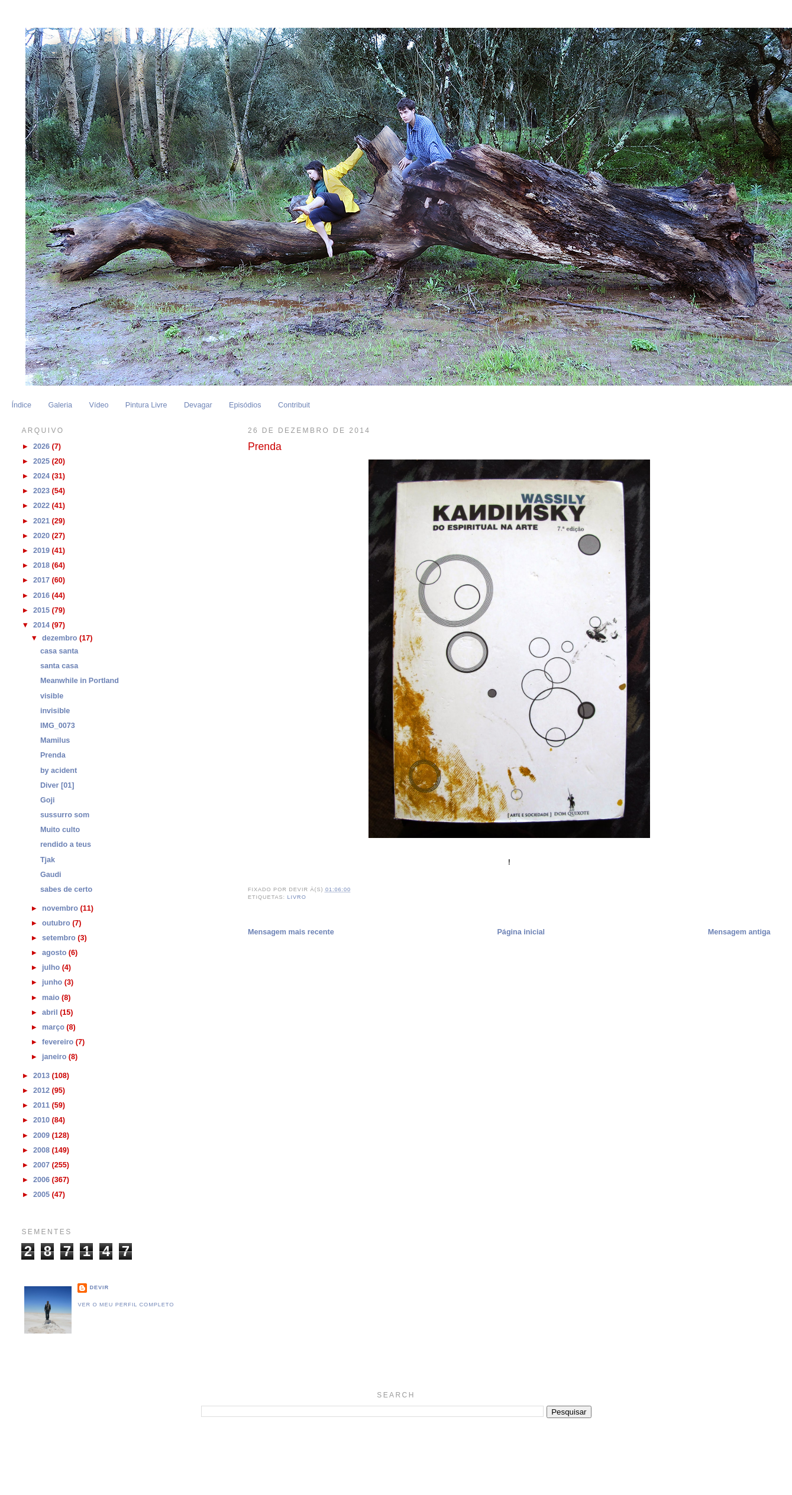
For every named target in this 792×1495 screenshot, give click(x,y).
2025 (42, 461)
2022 (42, 505)
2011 (42, 1105)
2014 (42, 625)
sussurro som (64, 815)
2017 (42, 580)
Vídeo (98, 405)
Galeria (60, 405)
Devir (99, 1287)
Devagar (198, 405)
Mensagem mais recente (291, 932)
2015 (42, 610)
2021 (42, 521)
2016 (42, 595)
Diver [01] (57, 785)
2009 (42, 1135)
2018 (42, 565)
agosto (55, 953)
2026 (42, 446)
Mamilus (55, 740)
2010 (42, 1120)
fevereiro (59, 1042)
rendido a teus (65, 844)
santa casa (59, 666)
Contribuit (294, 405)
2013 (42, 1076)
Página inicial (521, 932)
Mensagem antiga (739, 932)
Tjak (47, 860)
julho (52, 967)
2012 (42, 1090)
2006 (42, 1180)
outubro (57, 923)
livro (296, 897)
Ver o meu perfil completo (125, 1305)
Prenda (53, 755)
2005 (42, 1194)
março (54, 1027)
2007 (42, 1165)
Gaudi (51, 875)
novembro (61, 908)
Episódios (245, 405)
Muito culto (60, 830)
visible (51, 696)
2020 (42, 536)
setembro (59, 938)
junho (53, 982)
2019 (42, 550)
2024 (42, 476)
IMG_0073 (57, 725)
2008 (42, 1150)
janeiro (55, 1057)
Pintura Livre (146, 405)
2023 (42, 491)
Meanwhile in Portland (79, 681)
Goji (47, 800)
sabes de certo (66, 889)
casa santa (59, 651)
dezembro (60, 638)
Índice (21, 405)
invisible (55, 711)
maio (52, 998)
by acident (58, 770)
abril (51, 1012)
